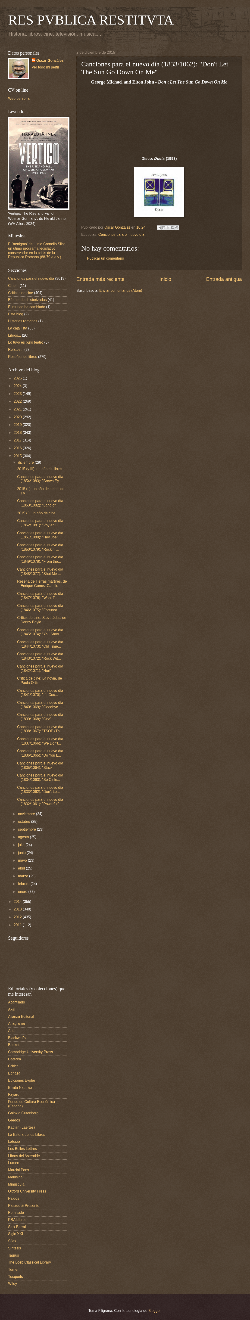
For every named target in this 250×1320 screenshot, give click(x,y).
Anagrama (16, 1023)
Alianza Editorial (21, 1017)
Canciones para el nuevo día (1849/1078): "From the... (40, 559)
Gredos (14, 1120)
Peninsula (16, 1212)
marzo (23, 876)
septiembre (27, 829)
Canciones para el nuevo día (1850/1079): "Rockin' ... (40, 547)
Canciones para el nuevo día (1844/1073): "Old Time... (40, 644)
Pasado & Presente (23, 1206)
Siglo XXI (15, 1234)
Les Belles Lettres (22, 1149)
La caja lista (17, 328)
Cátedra (14, 1059)
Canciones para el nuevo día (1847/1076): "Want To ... (40, 596)
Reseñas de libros (22, 357)
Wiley (12, 1284)
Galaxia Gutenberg (23, 1113)
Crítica (13, 1066)
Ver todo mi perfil (45, 67)
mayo (23, 860)
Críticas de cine (20, 293)
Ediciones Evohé (21, 1080)
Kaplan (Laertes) (21, 1127)
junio (22, 853)
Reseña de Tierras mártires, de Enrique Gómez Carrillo (42, 583)
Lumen (13, 1163)
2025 (18, 378)
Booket (13, 1045)
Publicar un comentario (105, 258)
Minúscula (16, 1184)
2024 (18, 386)
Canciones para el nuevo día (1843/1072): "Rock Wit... (40, 656)
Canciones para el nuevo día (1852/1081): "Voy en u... (40, 523)
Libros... (14, 335)
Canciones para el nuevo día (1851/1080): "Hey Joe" (40, 535)
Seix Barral (17, 1227)
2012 (18, 917)
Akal (11, 1009)
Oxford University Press (27, 1191)
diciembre (26, 462)
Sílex (12, 1241)
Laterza (14, 1141)
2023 (18, 394)
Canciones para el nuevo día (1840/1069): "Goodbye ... (40, 705)
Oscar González (49, 60)
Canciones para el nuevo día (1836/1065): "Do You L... (40, 753)
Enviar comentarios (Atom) (120, 290)
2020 (18, 417)
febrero (24, 884)
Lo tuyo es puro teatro (25, 342)
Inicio (165, 279)
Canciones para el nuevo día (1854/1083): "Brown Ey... (40, 479)
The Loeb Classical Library (29, 1262)
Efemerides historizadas (27, 300)
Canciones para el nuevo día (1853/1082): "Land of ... (40, 503)
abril (22, 868)
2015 (18, 456)
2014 (18, 902)
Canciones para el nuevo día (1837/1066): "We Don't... (40, 741)
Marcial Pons (18, 1170)
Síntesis (14, 1248)
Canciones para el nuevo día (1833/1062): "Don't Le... (40, 790)
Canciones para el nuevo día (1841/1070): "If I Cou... (40, 693)
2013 (18, 909)
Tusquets (15, 1277)
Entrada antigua (224, 279)
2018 (18, 433)
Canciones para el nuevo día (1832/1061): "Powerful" (40, 802)
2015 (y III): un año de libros (39, 469)
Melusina (15, 1177)
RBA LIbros (17, 1220)
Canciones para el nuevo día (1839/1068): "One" (40, 717)
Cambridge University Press (30, 1052)
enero (23, 892)
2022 (18, 401)
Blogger (154, 1311)
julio (21, 845)
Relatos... (15, 349)
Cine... (13, 286)
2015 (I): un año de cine (36, 513)
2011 (18, 925)
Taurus (13, 1255)
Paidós (13, 1198)
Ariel (11, 1031)
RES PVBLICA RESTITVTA (91, 20)
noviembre (27, 814)
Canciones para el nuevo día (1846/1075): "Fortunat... (40, 608)
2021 (18, 409)
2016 (18, 448)
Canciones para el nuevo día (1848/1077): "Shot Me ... (40, 571)
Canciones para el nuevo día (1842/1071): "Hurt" (40, 668)
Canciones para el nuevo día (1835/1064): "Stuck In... (40, 765)
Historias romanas (22, 321)
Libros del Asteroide (24, 1156)
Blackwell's (17, 1038)
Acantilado (16, 1002)
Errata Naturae (20, 1088)
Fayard (13, 1094)
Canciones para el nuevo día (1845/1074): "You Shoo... (40, 632)
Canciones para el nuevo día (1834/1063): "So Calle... (40, 777)
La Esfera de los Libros (26, 1135)
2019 (18, 425)
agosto (24, 837)
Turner (13, 1269)
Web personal (19, 98)
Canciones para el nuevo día (121, 234)
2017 (18, 440)
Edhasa (14, 1073)
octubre (24, 821)
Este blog (15, 314)
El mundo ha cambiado (26, 307)
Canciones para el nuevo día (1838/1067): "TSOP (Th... (40, 729)
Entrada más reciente (100, 279)
